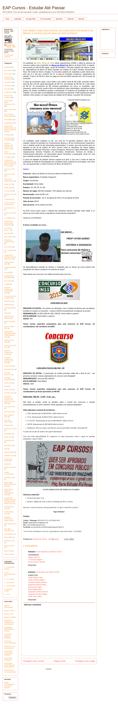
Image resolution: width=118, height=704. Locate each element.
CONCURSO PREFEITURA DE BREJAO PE (10, 257)
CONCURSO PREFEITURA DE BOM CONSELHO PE (10, 128)
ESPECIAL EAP (9, 541)
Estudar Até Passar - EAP (10, 46)
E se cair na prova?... (8, 229)
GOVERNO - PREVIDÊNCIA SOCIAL (9, 629)
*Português (8, 157)
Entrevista (7, 425)
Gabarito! (70, 19)
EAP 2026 (7, 233)
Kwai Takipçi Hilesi (35, 589)
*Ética (6, 313)
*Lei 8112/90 (8, 191)
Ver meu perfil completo (8, 56)
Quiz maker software (8, 686)
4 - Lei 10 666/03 (9, 586)
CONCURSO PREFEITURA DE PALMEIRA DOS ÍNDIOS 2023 (10, 500)
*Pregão (7, 284)
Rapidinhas (8, 304)
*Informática (8, 199)
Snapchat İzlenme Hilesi (37, 585)
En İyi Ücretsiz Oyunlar (36, 562)
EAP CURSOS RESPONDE (9, 115)
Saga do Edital (9, 452)
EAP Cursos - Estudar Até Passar (34, 7)
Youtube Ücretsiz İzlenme (37, 582)
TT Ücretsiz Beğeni (35, 559)
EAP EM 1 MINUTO (7, 421)
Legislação (17, 19)
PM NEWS (7, 82)
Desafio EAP (8, 366)
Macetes (81, 19)
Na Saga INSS (31, 19)
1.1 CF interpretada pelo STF (9, 574)
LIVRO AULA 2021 (10, 213)
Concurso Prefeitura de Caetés (8, 352)
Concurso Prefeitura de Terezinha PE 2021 (8, 360)
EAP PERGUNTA (10, 524)
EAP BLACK (8, 412)
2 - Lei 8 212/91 (9, 579)
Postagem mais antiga (85, 661)
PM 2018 (7, 272)
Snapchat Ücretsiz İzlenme (38, 592)
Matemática (8, 434)
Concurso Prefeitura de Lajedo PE (8, 518)
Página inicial (60, 661)
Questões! (59, 19)
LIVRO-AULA (8, 92)
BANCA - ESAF (9, 610)
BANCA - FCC (9, 614)
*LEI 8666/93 (8, 218)
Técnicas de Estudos (8, 460)
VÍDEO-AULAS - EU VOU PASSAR (10, 671)
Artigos (6, 464)
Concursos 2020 (9, 406)
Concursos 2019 (9, 208)
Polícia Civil (8, 554)
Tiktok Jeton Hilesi (35, 596)
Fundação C (69, 74)
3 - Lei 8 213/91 (9, 582)
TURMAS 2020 (9, 455)
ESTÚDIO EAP (9, 369)
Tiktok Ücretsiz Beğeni (36, 580)
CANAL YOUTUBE (7, 473)
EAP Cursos (8, 74)
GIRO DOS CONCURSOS (9, 180)
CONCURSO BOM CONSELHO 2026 (10, 484)
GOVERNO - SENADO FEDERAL (8, 636)
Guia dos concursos (7, 373)
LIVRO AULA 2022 (10, 429)
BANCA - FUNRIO (10, 617)
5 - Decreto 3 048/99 (8, 590)
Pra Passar (8, 85)
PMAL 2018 (8, 437)
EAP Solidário (8, 534)
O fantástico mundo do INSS (9, 241)
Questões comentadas (8, 378)
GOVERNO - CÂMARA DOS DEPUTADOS (9, 622)
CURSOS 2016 (9, 393)
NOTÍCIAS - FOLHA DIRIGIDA (10, 642)
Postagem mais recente (33, 661)
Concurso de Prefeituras (8, 78)
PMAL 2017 (8, 184)
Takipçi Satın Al (34, 557)
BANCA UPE (8, 389)
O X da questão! (45, 19)
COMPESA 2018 (9, 477)
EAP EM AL (8, 301)
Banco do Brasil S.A (60, 65)
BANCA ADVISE (9, 321)
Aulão (6, 386)
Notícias (7, 67)
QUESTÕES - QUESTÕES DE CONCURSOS (9, 665)
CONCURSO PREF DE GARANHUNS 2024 (9, 492)
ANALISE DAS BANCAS (9, 317)
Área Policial (8, 247)
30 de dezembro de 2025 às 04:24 (49, 552)
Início (7, 19)
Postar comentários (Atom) (62, 669)
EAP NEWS (8, 70)
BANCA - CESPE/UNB (8, 606)
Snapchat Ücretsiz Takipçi (37, 594)
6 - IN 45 (7, 594)
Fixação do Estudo (10, 194)
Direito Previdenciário (9, 683)
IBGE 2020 (8, 551)
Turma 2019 (8, 383)
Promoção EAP (9, 440)
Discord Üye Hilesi (35, 587)
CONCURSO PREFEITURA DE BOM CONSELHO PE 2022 (10, 162)
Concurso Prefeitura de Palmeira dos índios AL (8, 145)
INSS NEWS (8, 119)
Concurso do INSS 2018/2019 (10, 297)
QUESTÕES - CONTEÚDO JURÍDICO (8, 653)
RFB (5, 449)
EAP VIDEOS (8, 237)
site (60, 74)
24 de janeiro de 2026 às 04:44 (47, 572)
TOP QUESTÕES (10, 308)
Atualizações (8, 123)
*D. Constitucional (10, 250)
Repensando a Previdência (9, 276)
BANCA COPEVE (10, 467)
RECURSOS (8, 445)
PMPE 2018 (8, 187)
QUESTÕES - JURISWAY (8, 659)
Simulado (7, 135)
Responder (32, 565)
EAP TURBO (8, 537)
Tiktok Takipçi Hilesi (35, 578)
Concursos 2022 (9, 169)
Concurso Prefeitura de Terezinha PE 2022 (8, 290)
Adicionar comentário (32, 605)
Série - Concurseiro (8, 153)
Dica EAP (7, 89)
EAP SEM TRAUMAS (7, 530)
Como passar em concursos (9, 203)
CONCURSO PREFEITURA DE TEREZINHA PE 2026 (10, 334)
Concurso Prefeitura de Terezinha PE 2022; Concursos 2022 (9, 399)
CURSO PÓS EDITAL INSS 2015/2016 (8, 223)
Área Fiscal (8, 281)
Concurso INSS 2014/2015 (9, 139)
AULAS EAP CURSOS (8, 96)
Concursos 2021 (9, 174)
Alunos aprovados (10, 109)
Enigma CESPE (9, 546)
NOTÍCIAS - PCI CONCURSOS (9, 647)
